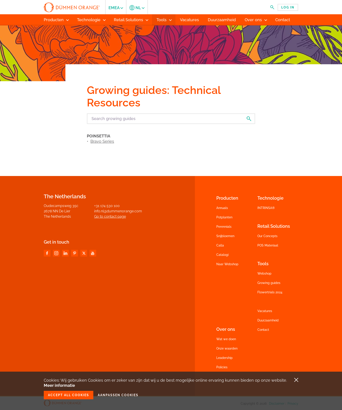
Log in (287, 7)
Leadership (224, 358)
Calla (220, 245)
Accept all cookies (68, 395)
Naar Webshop (227, 264)
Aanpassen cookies (118, 395)
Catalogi (222, 255)
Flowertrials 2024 (269, 292)
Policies (221, 367)
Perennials (223, 226)
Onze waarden (227, 348)
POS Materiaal (267, 245)
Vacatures (264, 311)
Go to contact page (110, 216)
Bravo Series (102, 141)
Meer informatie (59, 385)
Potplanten (224, 217)
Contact (263, 329)
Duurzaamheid (268, 320)
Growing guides (268, 283)
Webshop (264, 273)
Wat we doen (226, 339)
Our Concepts (267, 236)
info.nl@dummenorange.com (118, 211)
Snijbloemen (225, 236)
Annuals (222, 208)
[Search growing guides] (171, 118)
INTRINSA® (266, 208)
